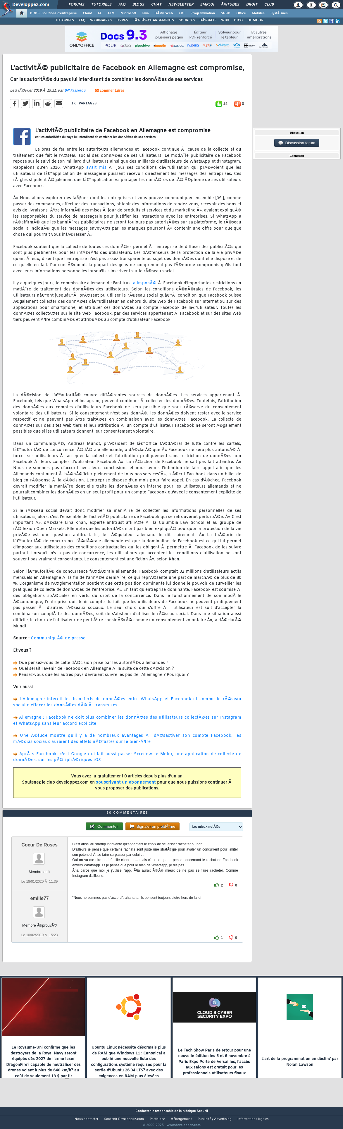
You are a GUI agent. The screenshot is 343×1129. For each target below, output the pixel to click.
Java (145, 13)
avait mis (96, 171)
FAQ (122, 4)
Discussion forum (296, 143)
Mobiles (258, 13)
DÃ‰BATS (207, 20)
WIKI (225, 20)
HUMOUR (255, 20)
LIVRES (122, 20)
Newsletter (181, 4)
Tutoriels (101, 4)
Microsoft (128, 13)
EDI (182, 13)
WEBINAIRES (101, 20)
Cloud (87, 13)
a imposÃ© (145, 287)
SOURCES (187, 20)
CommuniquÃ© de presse (58, 642)
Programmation (202, 13)
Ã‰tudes (230, 4)
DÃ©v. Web (163, 13)
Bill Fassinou (75, 94)
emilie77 (39, 909)
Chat (156, 4)
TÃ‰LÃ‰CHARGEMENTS (153, 20)
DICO (238, 20)
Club (269, 4)
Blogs (138, 4)
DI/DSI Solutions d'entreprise (53, 13)
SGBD (225, 13)
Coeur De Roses (39, 855)
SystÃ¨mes (279, 13)
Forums (76, 4)
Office (241, 13)
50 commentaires (109, 94)
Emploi (207, 4)
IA (99, 13)
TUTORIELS (64, 20)
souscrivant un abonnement (126, 786)
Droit (252, 4)
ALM (111, 13)
